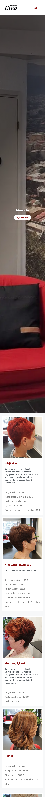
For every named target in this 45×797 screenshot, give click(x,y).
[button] (36, 7)
